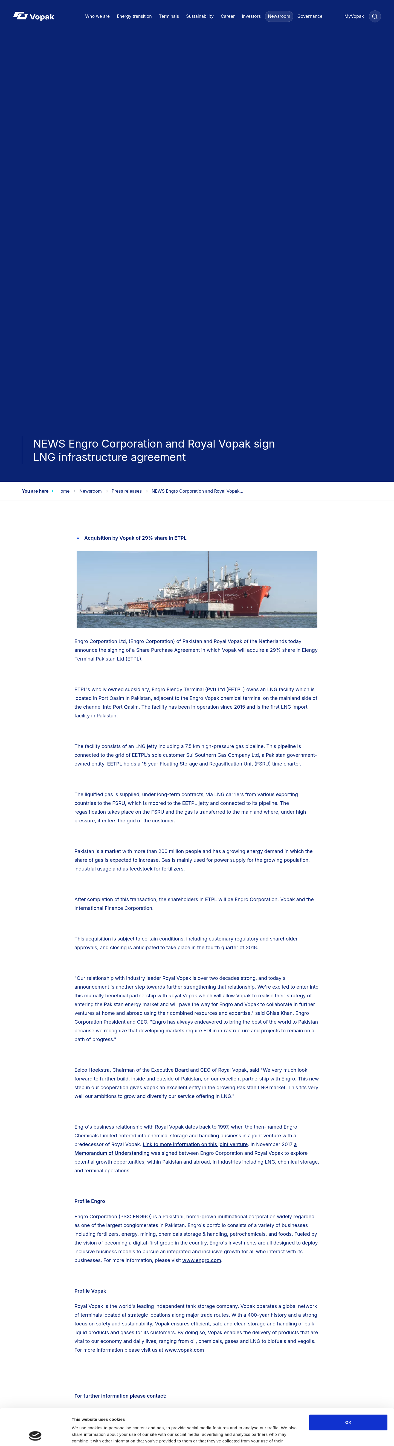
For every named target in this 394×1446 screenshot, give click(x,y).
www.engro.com (201, 1260)
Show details (287, 1435)
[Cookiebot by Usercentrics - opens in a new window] (35, 1435)
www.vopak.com (184, 1350)
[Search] (375, 16)
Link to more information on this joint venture (195, 1144)
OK (348, 1388)
